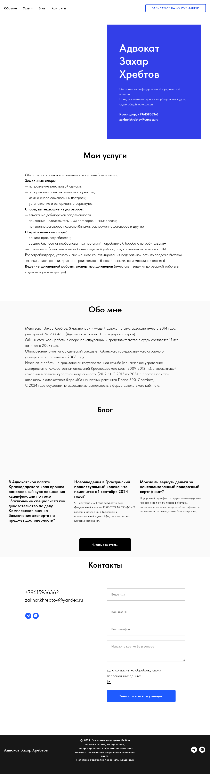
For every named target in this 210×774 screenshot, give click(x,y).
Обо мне (10, 8)
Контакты (58, 8)
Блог (42, 8)
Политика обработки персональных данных (105, 759)
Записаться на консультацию (175, 8)
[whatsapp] (36, 616)
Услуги (28, 8)
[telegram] (28, 616)
